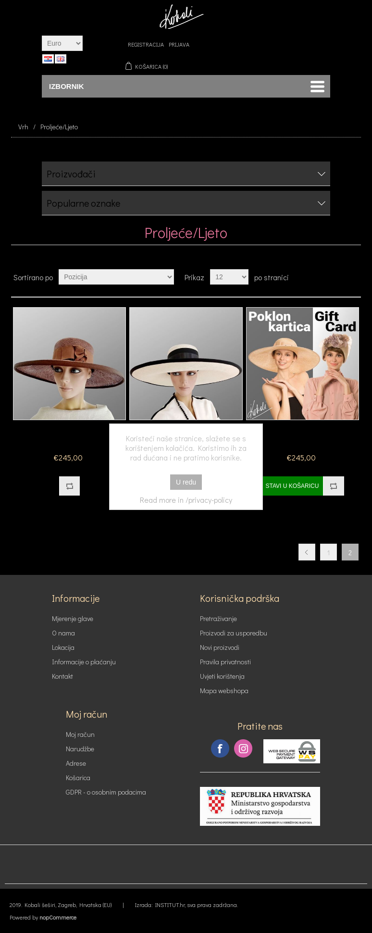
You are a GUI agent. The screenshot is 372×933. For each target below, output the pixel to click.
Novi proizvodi (219, 647)
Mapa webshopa (224, 690)
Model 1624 (69, 434)
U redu (186, 482)
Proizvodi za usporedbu (233, 632)
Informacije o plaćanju (84, 661)
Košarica (78, 777)
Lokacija (63, 647)
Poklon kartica (302, 434)
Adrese (76, 763)
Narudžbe (80, 748)
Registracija (146, 44)
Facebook (220, 748)
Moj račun (80, 734)
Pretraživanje (218, 618)
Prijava (179, 44)
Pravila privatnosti (225, 661)
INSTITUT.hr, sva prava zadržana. (196, 904)
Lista (353, 277)
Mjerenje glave (72, 618)
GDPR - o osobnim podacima (106, 791)
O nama (63, 632)
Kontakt (62, 676)
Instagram (243, 748)
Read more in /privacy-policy (186, 500)
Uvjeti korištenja (222, 676)
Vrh (23, 126)
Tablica (335, 277)
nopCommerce (57, 917)
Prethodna (306, 552)
